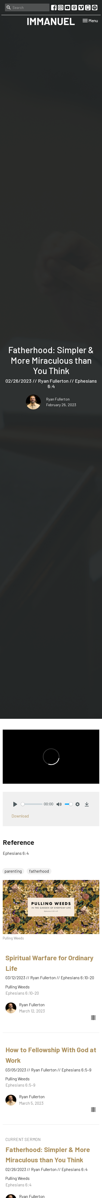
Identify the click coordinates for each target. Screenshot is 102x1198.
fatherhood (39, 871)
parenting (13, 871)
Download (20, 815)
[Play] (15, 804)
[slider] (31, 804)
